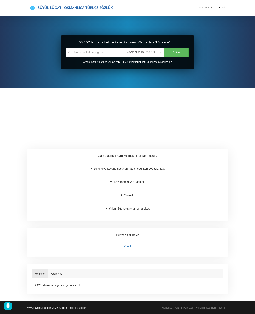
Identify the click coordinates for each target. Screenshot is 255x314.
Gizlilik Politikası (184, 307)
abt (127, 246)
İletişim (222, 307)
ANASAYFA (205, 7)
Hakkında (167, 307)
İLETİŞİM (221, 7)
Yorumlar (40, 273)
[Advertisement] (127, 115)
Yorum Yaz (56, 273)
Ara (176, 52)
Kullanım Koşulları (206, 307)
